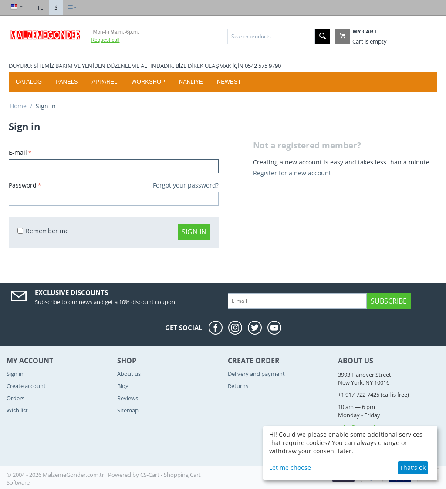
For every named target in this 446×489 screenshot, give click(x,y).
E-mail (18, 152)
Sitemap (128, 410)
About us (129, 374)
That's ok (413, 467)
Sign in (194, 232)
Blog (122, 386)
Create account (26, 386)
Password (23, 185)
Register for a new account (292, 173)
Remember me (43, 231)
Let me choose (290, 467)
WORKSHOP (148, 81)
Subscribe (389, 301)
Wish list (17, 410)
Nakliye (191, 81)
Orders (15, 398)
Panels (67, 81)
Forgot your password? (186, 185)
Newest (229, 81)
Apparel (105, 81)
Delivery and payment (256, 374)
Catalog (29, 81)
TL (40, 7)
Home (18, 106)
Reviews (127, 398)
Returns (238, 386)
